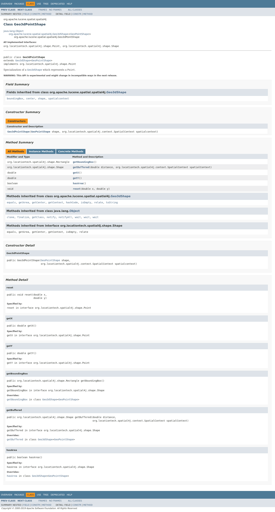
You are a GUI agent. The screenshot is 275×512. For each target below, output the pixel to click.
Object (74, 211)
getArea (24, 202)
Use (39, 4)
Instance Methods (41, 151)
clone (10, 217)
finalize (23, 217)
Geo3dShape (22, 60)
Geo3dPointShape (18, 131)
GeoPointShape (79, 34)
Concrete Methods (70, 151)
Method (46, 14)
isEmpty (86, 202)
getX (76, 172)
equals (11, 202)
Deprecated (58, 4)
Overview (6, 4)
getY (76, 178)
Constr (35, 14)
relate (98, 202)
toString (112, 202)
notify (51, 217)
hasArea (78, 183)
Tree (46, 4)
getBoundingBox (83, 162)
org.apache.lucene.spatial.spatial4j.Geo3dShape (38, 34)
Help (69, 4)
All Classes (75, 10)
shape (41, 98)
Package (19, 4)
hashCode (72, 202)
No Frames (55, 10)
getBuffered (81, 167)
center (30, 98)
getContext (55, 202)
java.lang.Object (14, 31)
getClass (38, 217)
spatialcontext (58, 98)
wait (78, 217)
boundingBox (15, 98)
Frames (43, 10)
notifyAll (65, 217)
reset (76, 188)
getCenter (38, 202)
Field (26, 14)
